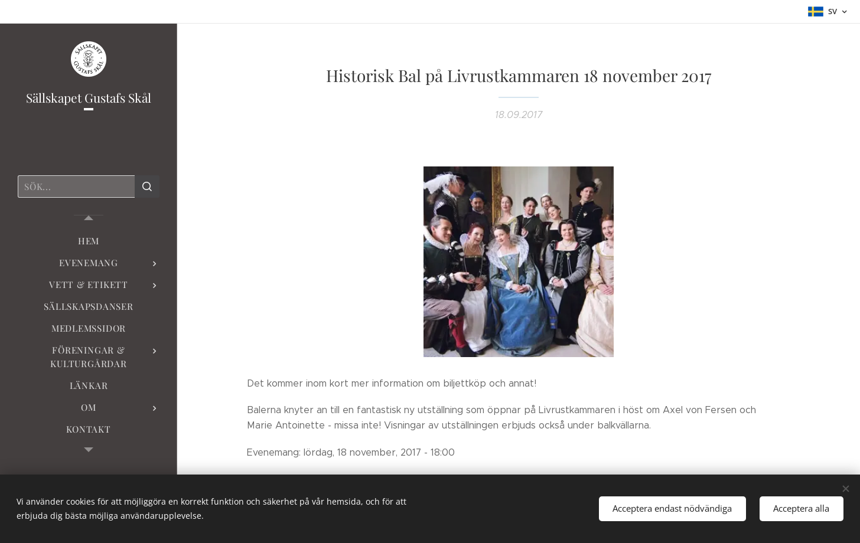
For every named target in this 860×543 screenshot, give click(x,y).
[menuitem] (89, 241)
